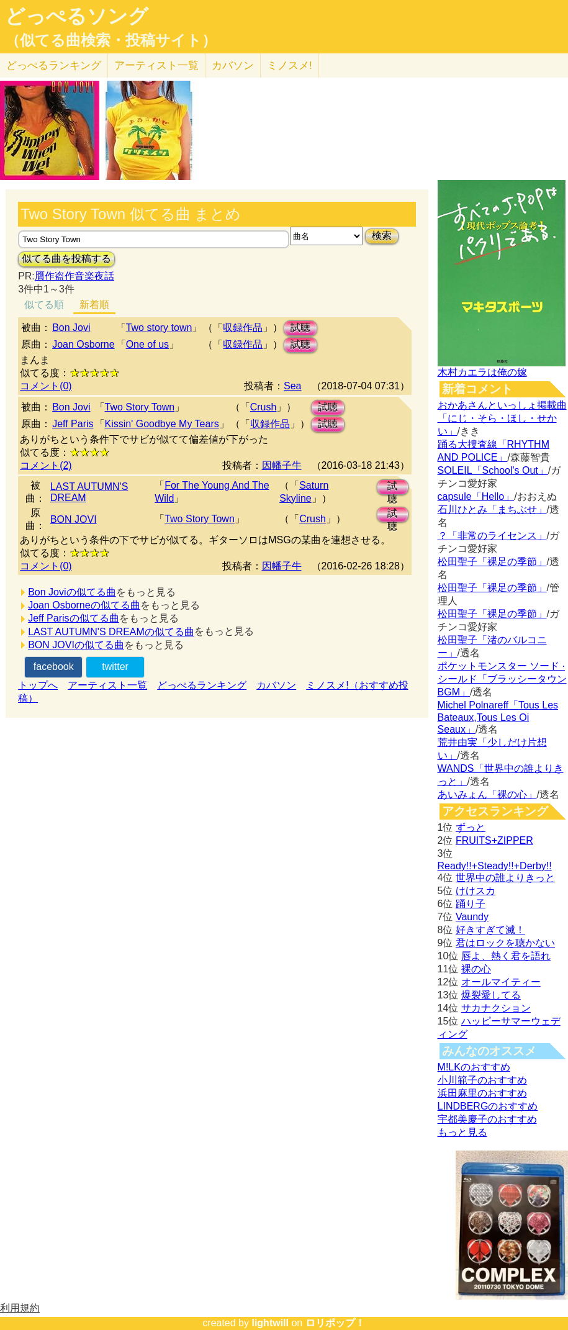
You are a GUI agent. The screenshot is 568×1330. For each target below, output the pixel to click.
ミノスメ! (289, 65)
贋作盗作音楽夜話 (74, 276)
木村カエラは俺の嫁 (482, 372)
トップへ (38, 685)
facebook (54, 666)
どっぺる (53, 65)
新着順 (94, 304)
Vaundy (472, 917)
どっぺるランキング (201, 685)
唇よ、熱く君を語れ (506, 956)
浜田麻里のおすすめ (482, 1093)
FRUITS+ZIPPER (494, 840)
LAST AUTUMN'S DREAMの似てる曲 (111, 632)
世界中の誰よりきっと (505, 877)
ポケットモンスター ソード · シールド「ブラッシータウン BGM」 (502, 679)
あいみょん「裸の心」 (487, 794)
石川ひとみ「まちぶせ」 (492, 509)
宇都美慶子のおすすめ (487, 1119)
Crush (263, 407)
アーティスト (156, 65)
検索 (382, 235)
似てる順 (44, 304)
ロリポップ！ (335, 1323)
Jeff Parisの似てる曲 (73, 618)
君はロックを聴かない (505, 943)
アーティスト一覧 (107, 685)
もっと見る (462, 1132)
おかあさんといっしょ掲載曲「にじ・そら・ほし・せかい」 (502, 418)
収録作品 (243, 327)
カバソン (233, 65)
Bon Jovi (71, 327)
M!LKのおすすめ (474, 1067)
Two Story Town (140, 407)
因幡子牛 (282, 465)
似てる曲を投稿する (66, 258)
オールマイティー (501, 982)
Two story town (159, 327)
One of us (147, 344)
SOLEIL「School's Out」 (493, 470)
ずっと (470, 827)
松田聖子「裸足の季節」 (492, 561)
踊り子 (470, 903)
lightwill (270, 1323)
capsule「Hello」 (476, 496)
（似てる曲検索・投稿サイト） (111, 40)
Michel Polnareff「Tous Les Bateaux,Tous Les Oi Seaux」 (498, 717)
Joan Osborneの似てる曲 (84, 605)
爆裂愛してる (491, 995)
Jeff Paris (72, 423)
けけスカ (475, 890)
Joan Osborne (83, 344)
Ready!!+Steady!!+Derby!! (495, 866)
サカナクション (496, 1008)
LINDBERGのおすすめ (488, 1106)
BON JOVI (73, 519)
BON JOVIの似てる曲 (76, 645)
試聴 (300, 327)
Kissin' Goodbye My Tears (162, 423)
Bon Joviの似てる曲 (71, 592)
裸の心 (476, 969)
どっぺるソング (76, 16)
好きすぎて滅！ (490, 930)
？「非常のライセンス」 (492, 535)
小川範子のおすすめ (482, 1080)
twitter (115, 666)
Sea (292, 386)
